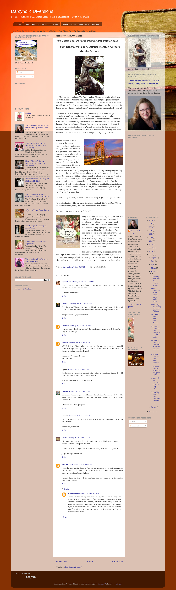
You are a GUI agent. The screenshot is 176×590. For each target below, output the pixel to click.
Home (18, 24)
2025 (151, 220)
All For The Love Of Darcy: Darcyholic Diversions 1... (155, 397)
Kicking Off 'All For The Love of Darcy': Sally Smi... (155, 383)
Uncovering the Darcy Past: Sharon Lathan (155, 281)
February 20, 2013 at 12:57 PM (81, 304)
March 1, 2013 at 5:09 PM (83, 465)
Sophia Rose (66, 282)
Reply (64, 296)
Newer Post (61, 561)
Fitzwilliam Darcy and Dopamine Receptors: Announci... (155, 345)
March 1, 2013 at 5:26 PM (89, 493)
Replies (67, 489)
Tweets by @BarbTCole (23, 289)
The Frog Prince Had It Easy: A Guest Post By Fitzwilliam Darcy (37, 195)
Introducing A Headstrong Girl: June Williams (156, 308)
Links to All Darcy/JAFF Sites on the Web (41, 24)
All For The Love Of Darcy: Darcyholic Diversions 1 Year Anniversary (35, 145)
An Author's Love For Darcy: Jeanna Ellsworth (155, 358)
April (153, 264)
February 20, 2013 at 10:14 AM (83, 282)
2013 (151, 255)
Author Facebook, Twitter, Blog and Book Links (81, 24)
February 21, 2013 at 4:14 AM (78, 369)
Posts (19, 72)
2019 (151, 241)
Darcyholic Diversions (32, 11)
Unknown (65, 326)
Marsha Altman (74, 493)
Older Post (117, 561)
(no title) (28, 113)
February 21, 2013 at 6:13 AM (79, 391)
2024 (151, 224)
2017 (151, 248)
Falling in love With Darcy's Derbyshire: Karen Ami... (155, 331)
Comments (21, 76)
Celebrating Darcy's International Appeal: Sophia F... (155, 370)
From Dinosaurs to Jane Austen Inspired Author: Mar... (155, 294)
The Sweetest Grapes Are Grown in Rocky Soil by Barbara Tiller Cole (37, 127)
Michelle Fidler (67, 465)
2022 (151, 231)
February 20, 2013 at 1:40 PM (80, 326)
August (154, 258)
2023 (151, 227)
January (154, 407)
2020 (151, 238)
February (154, 271)
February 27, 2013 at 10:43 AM (79, 438)
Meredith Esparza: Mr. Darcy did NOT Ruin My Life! (37, 180)
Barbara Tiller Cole (70, 267)
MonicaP (65, 343)
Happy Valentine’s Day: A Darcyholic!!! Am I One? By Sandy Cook (35, 163)
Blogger (119, 584)
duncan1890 (102, 584)
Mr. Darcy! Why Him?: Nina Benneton (155, 318)
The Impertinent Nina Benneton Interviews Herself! (36, 260)
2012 (151, 411)
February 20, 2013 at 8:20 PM (79, 343)
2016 (151, 251)
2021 (151, 234)
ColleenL (65, 391)
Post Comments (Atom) (73, 567)
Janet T (64, 438)
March (153, 268)
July (153, 261)
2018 (151, 244)
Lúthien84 (65, 304)
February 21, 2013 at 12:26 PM (80, 416)
